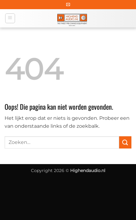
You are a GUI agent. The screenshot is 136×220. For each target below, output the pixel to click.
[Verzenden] (125, 142)
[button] (68, 4)
